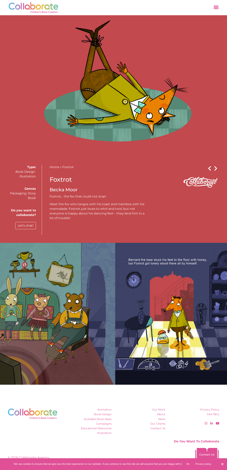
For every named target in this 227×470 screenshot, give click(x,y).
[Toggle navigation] (216, 8)
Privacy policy (203, 463)
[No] (222, 464)
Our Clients (157, 423)
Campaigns (104, 423)
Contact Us (157, 428)
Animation (104, 409)
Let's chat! (25, 225)
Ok (188, 463)
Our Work (158, 409)
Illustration (27, 176)
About (161, 414)
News (161, 419)
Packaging (18, 193)
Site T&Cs (213, 414)
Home (54, 167)
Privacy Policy (209, 409)
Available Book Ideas (98, 419)
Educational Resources (96, 428)
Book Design (25, 172)
